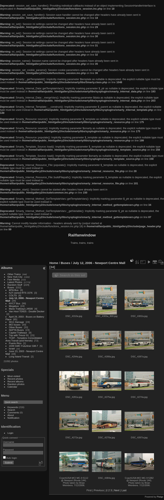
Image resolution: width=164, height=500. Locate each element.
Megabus (14, 306)
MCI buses (14, 324)
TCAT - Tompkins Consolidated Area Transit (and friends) (24, 339)
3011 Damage (16, 322)
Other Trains (14, 274)
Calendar (12, 386)
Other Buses (15, 327)
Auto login (10, 457)
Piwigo (160, 497)
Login (10, 433)
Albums (6, 268)
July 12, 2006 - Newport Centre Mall (99, 263)
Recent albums (15, 381)
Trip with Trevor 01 (19, 335)
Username (8, 442)
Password (8, 449)
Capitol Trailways (18, 332)
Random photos (16, 384)
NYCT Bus (14, 303)
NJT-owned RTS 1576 (21, 292)
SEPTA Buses (16, 330)
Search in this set (72, 275)
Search (11, 409)
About (11, 415)
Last (124, 490)
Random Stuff (15, 284)
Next (116, 490)
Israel (12, 348)
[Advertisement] (82, 253)
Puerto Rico (15, 343)
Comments (13, 412)
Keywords (13, 407)
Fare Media (14, 279)
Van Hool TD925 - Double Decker (27, 311)
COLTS (13, 295)
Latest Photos (15, 282)
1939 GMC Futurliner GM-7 (23, 346)
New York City (15, 276)
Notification (13, 417)
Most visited (14, 376)
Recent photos (15, 378)
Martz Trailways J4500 (21, 308)
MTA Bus (14, 290)
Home (53, 263)
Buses (11, 287)
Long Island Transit (19, 356)
